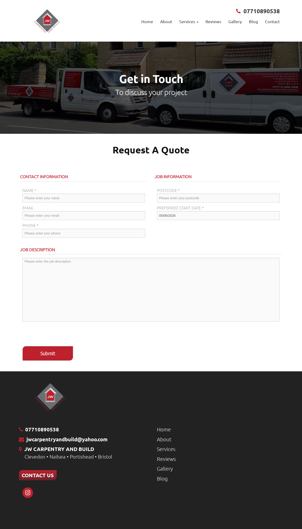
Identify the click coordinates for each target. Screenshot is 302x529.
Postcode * (168, 190)
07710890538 (261, 11)
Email (28, 207)
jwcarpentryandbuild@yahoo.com (67, 439)
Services (166, 449)
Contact (272, 21)
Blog (253, 21)
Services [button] (188, 21)
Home (147, 21)
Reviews (213, 21)
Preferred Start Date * (180, 207)
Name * (29, 190)
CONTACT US (38, 475)
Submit (47, 353)
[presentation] (58, 334)
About (166, 21)
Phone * (30, 225)
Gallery (235, 21)
